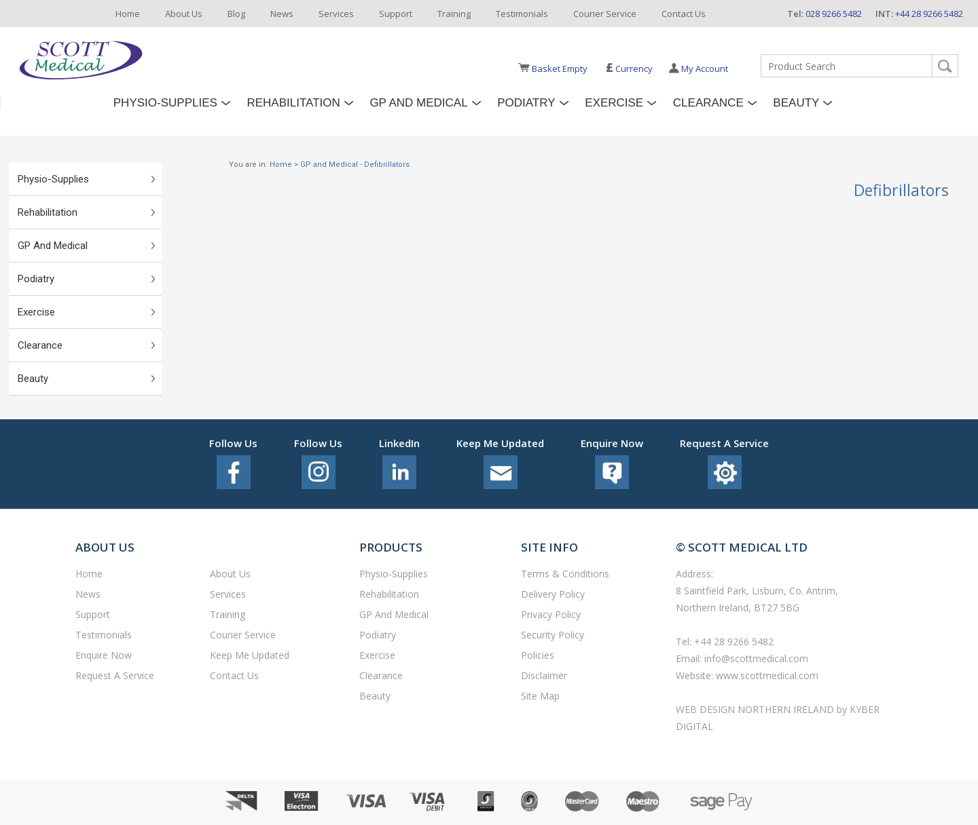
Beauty (796, 102)
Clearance (708, 102)
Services (336, 13)
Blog (236, 13)
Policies (537, 655)
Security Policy (552, 634)
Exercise (614, 102)
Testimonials (522, 13)
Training (454, 13)
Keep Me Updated (249, 655)
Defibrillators (387, 164)
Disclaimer (544, 675)
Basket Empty (559, 68)
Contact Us (684, 13)
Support (395, 13)
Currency (629, 68)
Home (127, 13)
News (281, 13)
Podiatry (526, 102)
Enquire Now (103, 655)
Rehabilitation (293, 102)
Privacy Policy (551, 614)
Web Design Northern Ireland (756, 709)
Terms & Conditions (565, 573)
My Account (704, 68)
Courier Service (604, 13)
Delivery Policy (553, 594)
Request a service (114, 675)
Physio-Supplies (165, 102)
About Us (183, 13)
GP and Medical (418, 102)
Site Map (540, 695)
